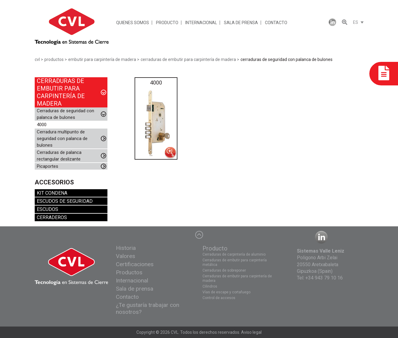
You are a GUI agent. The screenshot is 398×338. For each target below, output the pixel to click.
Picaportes (47, 166)
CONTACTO (276, 22)
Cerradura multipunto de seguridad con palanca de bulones (62, 138)
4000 (41, 124)
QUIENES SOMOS (132, 22)
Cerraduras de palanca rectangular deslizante (59, 156)
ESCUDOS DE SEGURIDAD (65, 201)
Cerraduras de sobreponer (224, 270)
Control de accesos (218, 298)
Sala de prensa (134, 288)
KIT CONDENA (52, 193)
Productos (129, 272)
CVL (174, 332)
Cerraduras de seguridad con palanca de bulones (65, 114)
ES (355, 22)
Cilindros (209, 286)
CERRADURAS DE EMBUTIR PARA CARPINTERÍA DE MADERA (61, 92)
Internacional (132, 280)
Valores (125, 256)
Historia (126, 247)
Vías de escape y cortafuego (226, 292)
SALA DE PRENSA (241, 22)
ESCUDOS (47, 209)
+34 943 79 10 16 (324, 278)
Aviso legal (251, 332)
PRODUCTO (167, 22)
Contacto (127, 296)
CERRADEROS (52, 217)
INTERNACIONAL (201, 22)
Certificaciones (135, 264)
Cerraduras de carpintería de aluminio (234, 254)
